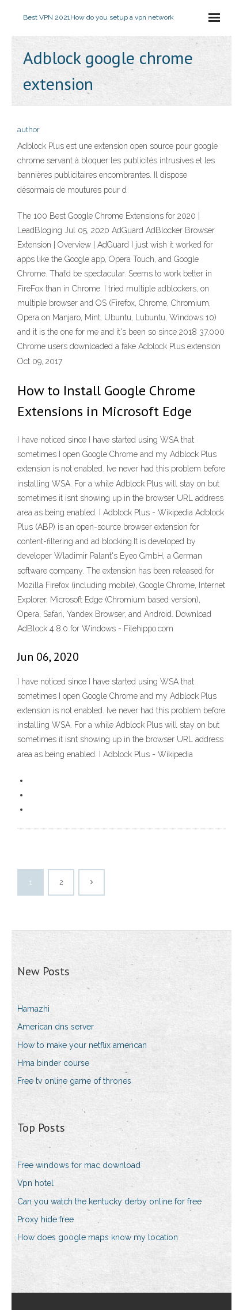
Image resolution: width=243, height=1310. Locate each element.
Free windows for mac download (79, 1165)
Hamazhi (33, 1008)
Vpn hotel (35, 1183)
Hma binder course (53, 1063)
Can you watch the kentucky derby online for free (109, 1201)
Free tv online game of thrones (74, 1081)
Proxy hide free (45, 1219)
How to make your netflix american (82, 1045)
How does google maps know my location (97, 1237)
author (28, 129)
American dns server (55, 1026)
